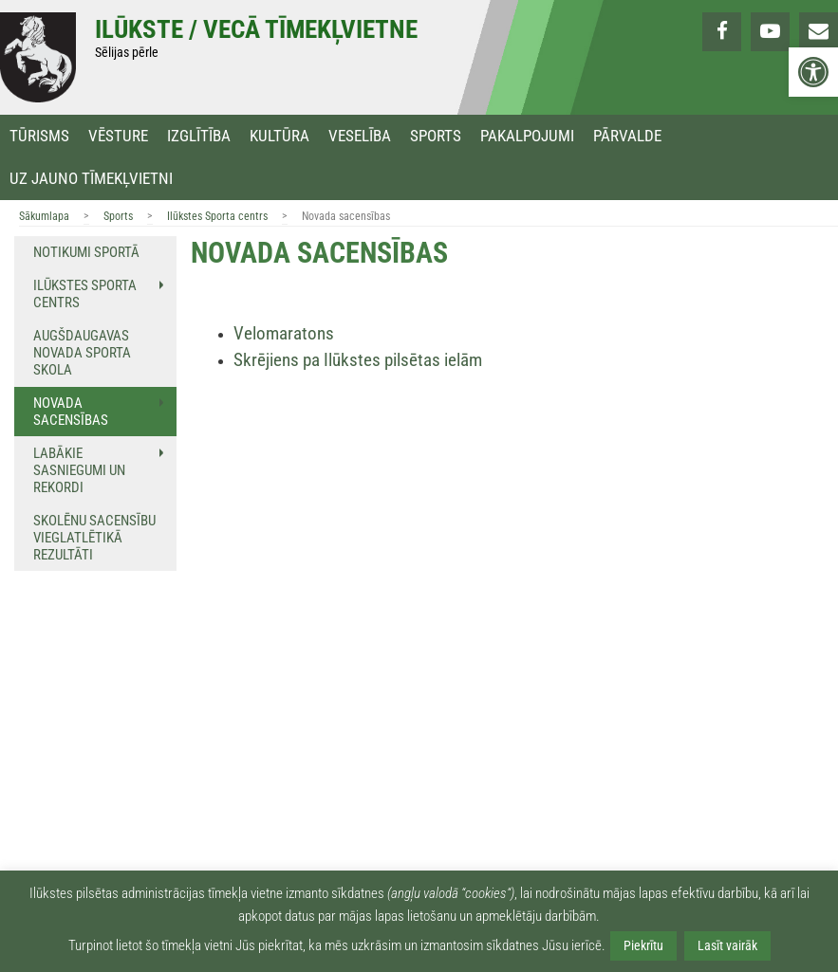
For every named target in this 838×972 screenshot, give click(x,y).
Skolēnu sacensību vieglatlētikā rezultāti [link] (94, 537)
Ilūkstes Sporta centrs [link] (217, 216)
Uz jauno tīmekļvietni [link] (91, 179)
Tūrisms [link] (39, 136)
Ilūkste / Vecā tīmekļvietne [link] (256, 29)
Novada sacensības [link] (70, 411)
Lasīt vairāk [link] (727, 945)
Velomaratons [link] (283, 333)
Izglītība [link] (199, 136)
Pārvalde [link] (627, 136)
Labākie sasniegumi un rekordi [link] (79, 470)
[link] (813, 72)
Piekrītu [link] (643, 945)
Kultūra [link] (279, 136)
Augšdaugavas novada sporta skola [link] (82, 352)
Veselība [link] (359, 136)
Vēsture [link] (118, 136)
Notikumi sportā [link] (86, 252)
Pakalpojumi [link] (527, 136)
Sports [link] (435, 136)
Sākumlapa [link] (44, 216)
